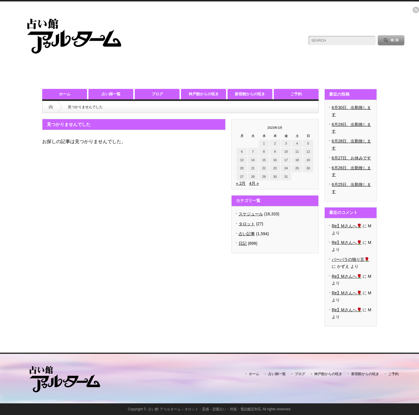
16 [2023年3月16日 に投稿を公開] (275, 160)
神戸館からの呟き (204, 94)
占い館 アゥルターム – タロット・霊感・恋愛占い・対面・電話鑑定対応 (204, 409)
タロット (247, 223)
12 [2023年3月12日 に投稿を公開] (308, 151)
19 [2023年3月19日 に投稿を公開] (308, 160)
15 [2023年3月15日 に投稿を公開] (264, 160)
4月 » (254, 183)
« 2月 (241, 183)
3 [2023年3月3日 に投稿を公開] (286, 143)
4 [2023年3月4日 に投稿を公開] (297, 143)
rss (416, 10)
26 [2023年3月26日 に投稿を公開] (308, 168)
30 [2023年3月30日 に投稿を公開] (275, 176)
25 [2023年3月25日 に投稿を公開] (297, 168)
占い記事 (247, 233)
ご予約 (296, 94)
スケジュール (251, 214)
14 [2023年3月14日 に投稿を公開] (253, 160)
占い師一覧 (111, 94)
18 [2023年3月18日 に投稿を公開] (297, 160)
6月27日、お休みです (351, 158)
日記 (243, 243)
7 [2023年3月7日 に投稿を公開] (253, 151)
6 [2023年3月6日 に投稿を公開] (242, 151)
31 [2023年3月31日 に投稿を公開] (286, 176)
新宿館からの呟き (250, 94)
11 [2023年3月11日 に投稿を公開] (297, 151)
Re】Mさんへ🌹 (347, 226)
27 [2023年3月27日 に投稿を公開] (242, 176)
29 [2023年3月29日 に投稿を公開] (264, 176)
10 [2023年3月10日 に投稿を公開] (286, 151)
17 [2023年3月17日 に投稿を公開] (286, 160)
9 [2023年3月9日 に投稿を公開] (275, 151)
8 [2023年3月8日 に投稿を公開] (264, 151)
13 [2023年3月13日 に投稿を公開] (242, 160)
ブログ (157, 94)
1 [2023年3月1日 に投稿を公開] (264, 143)
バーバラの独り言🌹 (350, 259)
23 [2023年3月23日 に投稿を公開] (275, 168)
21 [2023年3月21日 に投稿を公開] (253, 168)
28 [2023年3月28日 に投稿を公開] (253, 176)
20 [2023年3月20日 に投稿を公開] (242, 168)
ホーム (64, 94)
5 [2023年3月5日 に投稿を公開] (308, 143)
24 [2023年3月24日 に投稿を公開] (286, 168)
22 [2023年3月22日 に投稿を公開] (264, 168)
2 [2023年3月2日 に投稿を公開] (275, 143)
